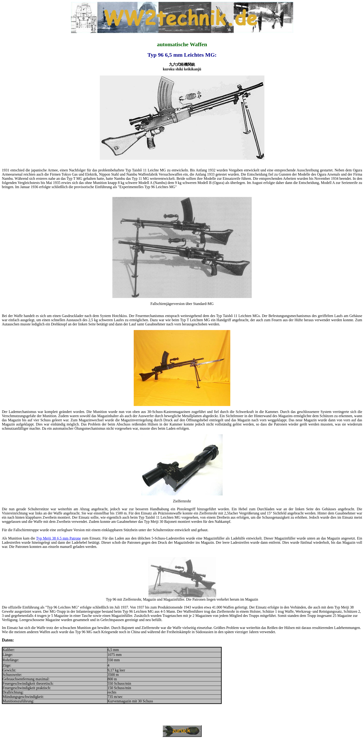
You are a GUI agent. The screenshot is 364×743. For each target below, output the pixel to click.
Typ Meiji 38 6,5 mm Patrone (58, 538)
